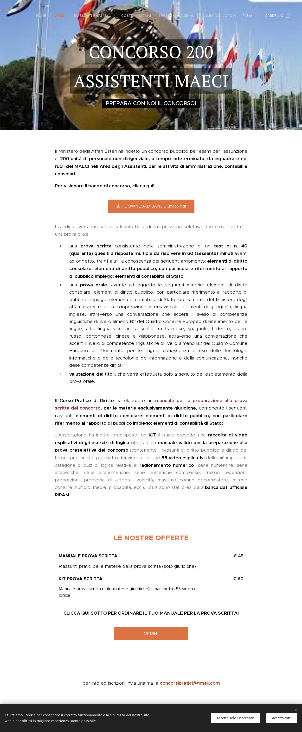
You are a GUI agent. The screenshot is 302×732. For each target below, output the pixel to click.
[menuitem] (42, 16)
